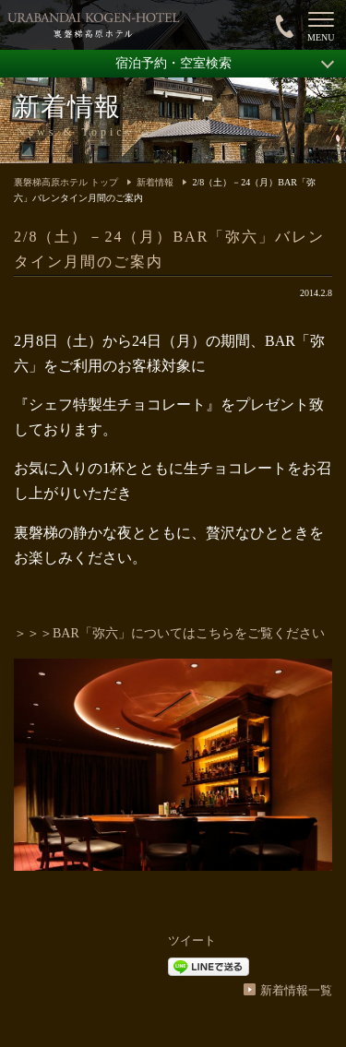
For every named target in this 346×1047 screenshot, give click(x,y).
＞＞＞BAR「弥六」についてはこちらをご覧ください (169, 633)
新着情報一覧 (296, 990)
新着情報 (155, 182)
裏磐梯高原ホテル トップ (66, 182)
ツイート (192, 940)
